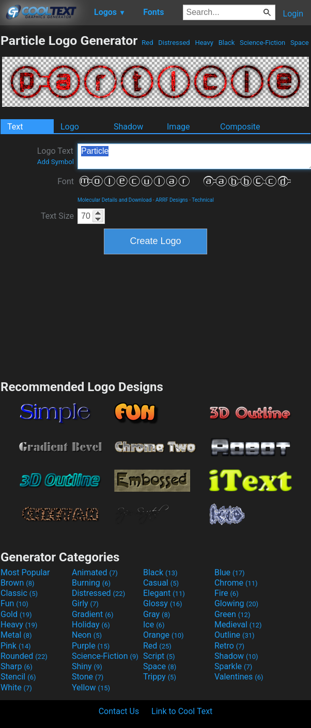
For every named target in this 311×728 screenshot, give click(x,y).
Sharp (17, 666)
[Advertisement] (155, 315)
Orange (163, 635)
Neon (87, 635)
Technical (203, 200)
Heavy (204, 42)
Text (15, 127)
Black (226, 42)
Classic (19, 593)
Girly (85, 603)
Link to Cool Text (181, 711)
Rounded (24, 656)
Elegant (164, 593)
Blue (229, 572)
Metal (16, 635)
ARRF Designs (172, 200)
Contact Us (119, 711)
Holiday (91, 624)
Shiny (87, 666)
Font (65, 181)
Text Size (57, 216)
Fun (14, 603)
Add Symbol (55, 162)
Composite (240, 127)
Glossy (162, 603)
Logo (69, 127)
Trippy (159, 677)
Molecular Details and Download (114, 200)
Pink (16, 646)
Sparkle (233, 666)
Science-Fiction (262, 42)
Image (178, 127)
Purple (91, 646)
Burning (91, 583)
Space (299, 42)
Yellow (91, 687)
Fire (226, 593)
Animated (95, 572)
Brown (17, 583)
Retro (229, 646)
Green (232, 614)
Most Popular (25, 572)
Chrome (236, 583)
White (16, 687)
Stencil (18, 677)
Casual (161, 583)
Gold (16, 614)
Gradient (92, 614)
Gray (156, 614)
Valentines (238, 677)
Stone (87, 677)
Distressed (174, 42)
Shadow (128, 127)
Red (147, 42)
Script (159, 656)
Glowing (236, 603)
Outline (234, 635)
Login (293, 14)
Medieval (238, 624)
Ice (153, 624)
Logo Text (55, 156)
